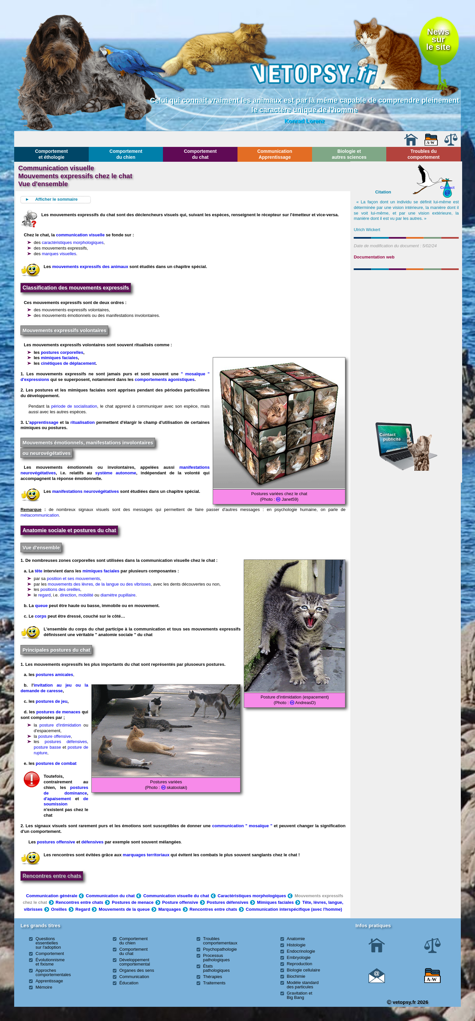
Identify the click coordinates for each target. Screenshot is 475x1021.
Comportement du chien (126, 154)
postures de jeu (51, 701)
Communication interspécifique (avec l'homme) (294, 909)
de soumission (66, 801)
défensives (92, 841)
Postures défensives (227, 902)
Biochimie (296, 976)
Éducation (129, 982)
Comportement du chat (200, 154)
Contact (447, 187)
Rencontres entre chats (51, 876)
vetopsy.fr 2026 (407, 1002)
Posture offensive (180, 902)
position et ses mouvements (73, 578)
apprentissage (43, 422)
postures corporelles (62, 352)
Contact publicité (390, 437)
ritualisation (82, 422)
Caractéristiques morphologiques (252, 895)
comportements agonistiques (164, 379)
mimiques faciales (59, 357)
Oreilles (59, 909)
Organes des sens (136, 970)
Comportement (50, 953)
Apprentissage (49, 980)
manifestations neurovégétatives (85, 491)
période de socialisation (74, 406)
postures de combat (56, 763)
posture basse (47, 747)
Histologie (296, 944)
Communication (134, 976)
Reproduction (299, 963)
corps (40, 616)
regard (44, 595)
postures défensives (66, 741)
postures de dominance (66, 790)
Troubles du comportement (423, 154)
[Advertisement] (406, 308)
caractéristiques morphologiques (73, 242)
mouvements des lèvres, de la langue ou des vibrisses (99, 584)
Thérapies (212, 976)
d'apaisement (57, 798)
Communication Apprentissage (274, 154)
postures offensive (56, 841)
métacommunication (39, 515)
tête (38, 570)
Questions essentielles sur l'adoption (48, 943)
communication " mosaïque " (242, 825)
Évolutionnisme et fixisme (50, 962)
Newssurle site (438, 39)
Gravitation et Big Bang (299, 995)
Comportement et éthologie (51, 154)
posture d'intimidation (60, 725)
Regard (83, 909)
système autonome (115, 472)
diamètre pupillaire (118, 595)
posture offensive (54, 736)
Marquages (169, 909)
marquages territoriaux (146, 854)
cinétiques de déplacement (68, 363)
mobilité (86, 595)
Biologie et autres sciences (349, 154)
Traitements (214, 982)
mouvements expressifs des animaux (90, 266)
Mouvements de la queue (124, 909)
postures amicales (54, 674)
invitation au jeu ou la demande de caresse (54, 688)
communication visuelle (80, 234)
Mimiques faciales (275, 902)
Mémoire (44, 987)
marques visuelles (59, 253)
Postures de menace (132, 902)
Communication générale (51, 895)
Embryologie (298, 957)
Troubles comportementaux (220, 940)
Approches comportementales (53, 972)
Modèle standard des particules (303, 984)
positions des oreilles (60, 589)
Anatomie (296, 938)
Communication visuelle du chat (176, 895)
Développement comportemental (134, 962)
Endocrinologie (301, 951)
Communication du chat (110, 895)
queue (41, 605)
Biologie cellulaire (303, 970)
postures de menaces (58, 711)
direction (68, 595)
